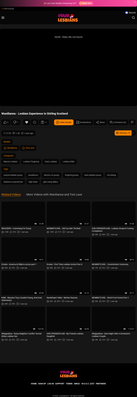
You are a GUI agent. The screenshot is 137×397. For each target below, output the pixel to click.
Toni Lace (28, 148)
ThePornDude (7, 9)
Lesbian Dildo (69, 161)
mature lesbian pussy (13, 175)
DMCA (77, 383)
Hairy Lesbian (51, 161)
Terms (69, 383)
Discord (130, 12)
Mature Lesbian (11, 161)
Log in (50, 383)
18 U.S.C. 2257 (87, 383)
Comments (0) (118, 122)
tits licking (111, 175)
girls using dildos (50, 182)
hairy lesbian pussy (92, 175)
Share (100, 122)
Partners (101, 383)
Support (59, 383)
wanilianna (33, 175)
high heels (33, 182)
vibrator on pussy (51, 175)
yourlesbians (64, 396)
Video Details (63, 122)
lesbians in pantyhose (13, 182)
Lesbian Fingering (31, 161)
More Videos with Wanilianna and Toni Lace (54, 194)
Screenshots (83, 122)
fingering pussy (72, 175)
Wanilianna (10, 148)
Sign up (42, 383)
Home (34, 383)
